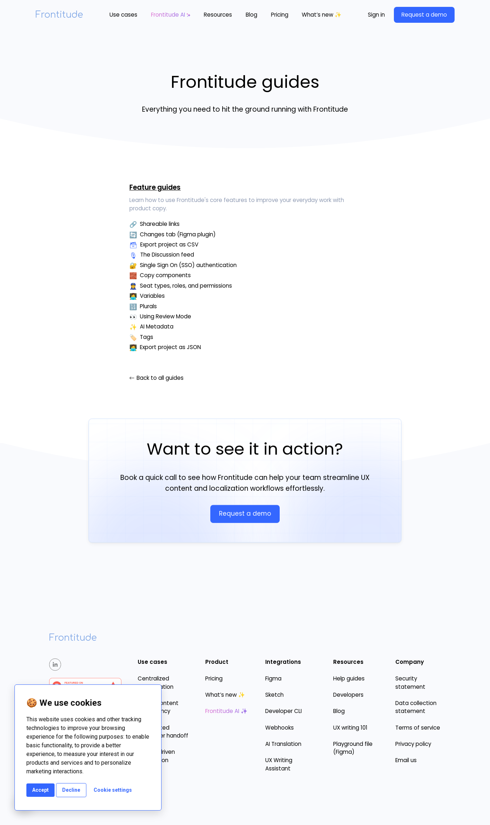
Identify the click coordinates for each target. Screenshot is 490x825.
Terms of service (417, 727)
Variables (152, 296)
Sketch (274, 695)
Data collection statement (416, 707)
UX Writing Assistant (278, 764)
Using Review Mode (165, 316)
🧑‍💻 (133, 347)
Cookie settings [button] (113, 790)
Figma (273, 678)
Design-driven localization (156, 756)
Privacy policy (413, 744)
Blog (251, 14)
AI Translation (283, 744)
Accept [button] (40, 790)
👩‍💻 (133, 296)
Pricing (279, 14)
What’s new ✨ (321, 14)
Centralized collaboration (155, 683)
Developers (348, 695)
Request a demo (424, 14)
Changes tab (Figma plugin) (178, 234)
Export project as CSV (169, 244)
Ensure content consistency (158, 707)
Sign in (376, 14)
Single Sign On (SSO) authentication (188, 265)
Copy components (165, 275)
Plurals (148, 306)
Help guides (349, 678)
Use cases (123, 14)
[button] (123, 15)
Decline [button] (71, 790)
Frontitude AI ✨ (226, 711)
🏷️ (133, 337)
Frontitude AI (168, 14)
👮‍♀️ (133, 286)
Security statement (410, 683)
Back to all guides (160, 378)
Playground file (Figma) (353, 748)
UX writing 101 (350, 727)
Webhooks (279, 727)
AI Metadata (156, 326)
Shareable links (160, 224)
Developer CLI (283, 711)
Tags (146, 337)
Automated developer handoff (163, 732)
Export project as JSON (170, 347)
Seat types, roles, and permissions (186, 285)
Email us (406, 760)
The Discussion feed (167, 254)
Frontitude (59, 15)
